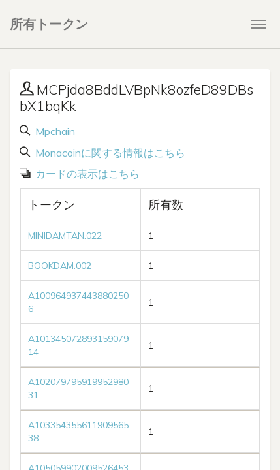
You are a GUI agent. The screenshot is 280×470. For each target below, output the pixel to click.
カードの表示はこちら (86, 173)
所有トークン (49, 24)
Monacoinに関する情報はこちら (109, 152)
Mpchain (54, 131)
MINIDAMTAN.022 (65, 236)
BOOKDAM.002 (59, 266)
